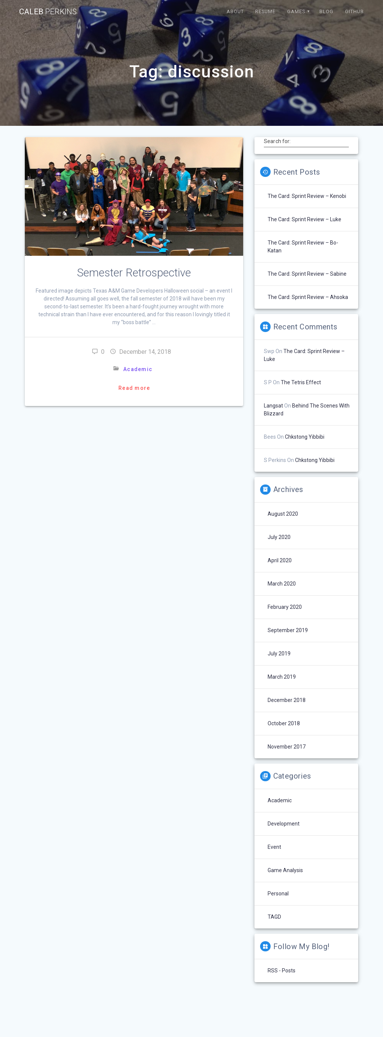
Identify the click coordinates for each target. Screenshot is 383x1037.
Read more (134, 388)
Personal (278, 894)
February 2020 (285, 607)
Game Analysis (285, 870)
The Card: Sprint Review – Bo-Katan (303, 247)
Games (296, 11)
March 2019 (282, 677)
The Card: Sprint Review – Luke (304, 219)
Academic (137, 369)
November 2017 (287, 747)
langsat (273, 406)
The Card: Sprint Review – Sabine (307, 274)
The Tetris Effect (301, 382)
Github (354, 11)
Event (274, 847)
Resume (265, 11)
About (235, 11)
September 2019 (288, 630)
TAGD (274, 917)
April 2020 (280, 560)
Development (284, 824)
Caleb (48, 12)
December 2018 (287, 700)
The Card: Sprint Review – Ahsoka (308, 297)
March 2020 (282, 584)
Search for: (277, 141)
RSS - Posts (281, 971)
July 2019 (279, 654)
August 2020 (283, 514)
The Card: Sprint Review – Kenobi (307, 196)
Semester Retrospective (134, 272)
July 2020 (279, 537)
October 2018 (284, 723)
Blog (326, 11)
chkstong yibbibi (304, 437)
